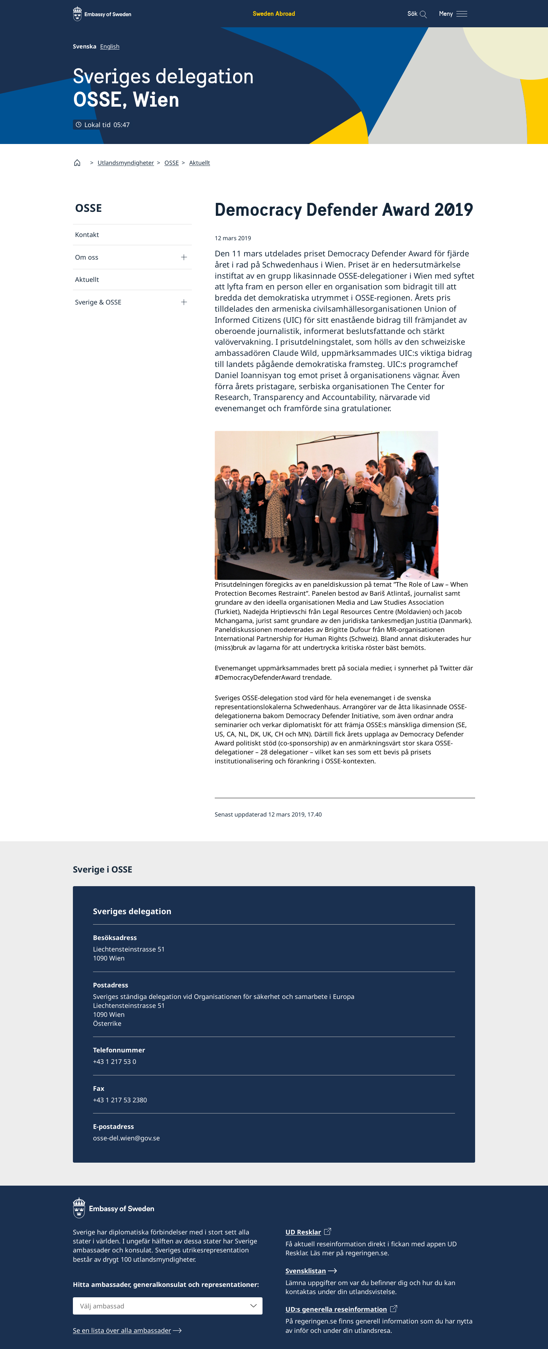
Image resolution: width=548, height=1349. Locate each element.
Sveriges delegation (163, 88)
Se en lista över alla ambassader (122, 1330)
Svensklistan (305, 1270)
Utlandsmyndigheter (126, 163)
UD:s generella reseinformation (336, 1309)
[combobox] (168, 1305)
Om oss (86, 257)
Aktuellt (199, 163)
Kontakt (87, 234)
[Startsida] (80, 162)
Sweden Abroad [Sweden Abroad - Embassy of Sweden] (274, 13)
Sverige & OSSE (98, 302)
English (110, 46)
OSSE (171, 163)
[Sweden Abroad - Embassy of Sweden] (109, 14)
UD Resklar (303, 1232)
